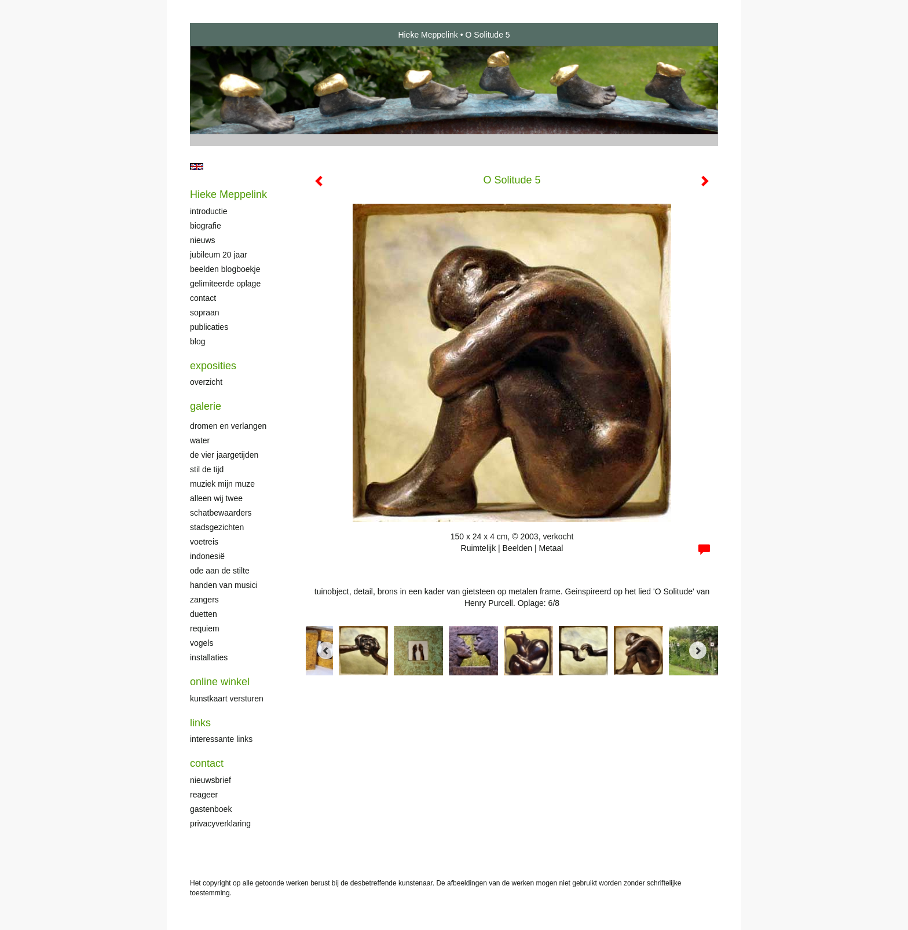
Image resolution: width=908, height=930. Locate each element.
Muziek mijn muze (222, 483)
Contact (203, 298)
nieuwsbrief (210, 780)
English (196, 166)
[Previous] (326, 650)
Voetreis (204, 541)
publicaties (209, 327)
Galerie (205, 406)
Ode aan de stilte (220, 570)
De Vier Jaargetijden (224, 455)
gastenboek (211, 809)
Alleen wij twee (216, 498)
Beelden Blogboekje (225, 269)
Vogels (201, 643)
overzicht (206, 382)
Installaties (209, 657)
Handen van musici (224, 585)
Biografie (205, 225)
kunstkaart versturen (226, 698)
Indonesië (207, 556)
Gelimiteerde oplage (225, 283)
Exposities (213, 366)
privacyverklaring (220, 823)
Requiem (204, 628)
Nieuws (202, 240)
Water (200, 440)
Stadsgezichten (217, 527)
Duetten (203, 614)
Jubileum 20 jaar (218, 254)
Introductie (209, 211)
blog (197, 341)
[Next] (697, 650)
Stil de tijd (207, 469)
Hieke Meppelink (428, 34)
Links (200, 723)
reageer (204, 794)
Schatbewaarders (221, 512)
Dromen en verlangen (228, 426)
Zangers (204, 599)
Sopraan (204, 312)
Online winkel (220, 682)
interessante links (221, 739)
